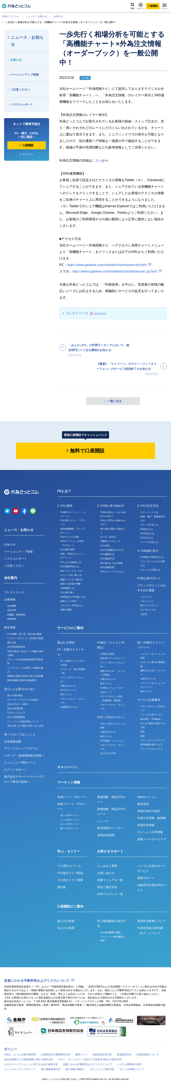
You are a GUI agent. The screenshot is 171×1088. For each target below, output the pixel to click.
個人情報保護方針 (51, 1069)
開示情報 (10, 627)
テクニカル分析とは (150, 569)
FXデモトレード (68, 690)
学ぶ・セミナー (68, 851)
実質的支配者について (151, 921)
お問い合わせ (105, 873)
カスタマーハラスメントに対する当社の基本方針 (31, 1064)
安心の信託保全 (15, 695)
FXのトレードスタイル (111, 571)
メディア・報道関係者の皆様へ (24, 755)
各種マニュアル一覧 (110, 880)
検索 (132, 6)
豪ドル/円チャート (69, 828)
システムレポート (21, 104)
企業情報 (10, 599)
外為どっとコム (10, 16)
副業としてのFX (68, 601)
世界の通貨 (66, 609)
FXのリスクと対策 (69, 537)
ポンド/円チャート (69, 824)
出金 (142, 731)
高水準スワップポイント (112, 658)
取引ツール (66, 694)
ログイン (140, 6)
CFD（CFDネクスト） (111, 717)
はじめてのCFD (108, 753)
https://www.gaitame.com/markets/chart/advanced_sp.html (114, 271)
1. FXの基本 (65, 505)
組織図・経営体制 (16, 614)
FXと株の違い (67, 592)
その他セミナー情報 (70, 880)
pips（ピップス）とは (71, 570)
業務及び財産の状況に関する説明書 (25, 676)
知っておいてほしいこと (20, 734)
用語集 (61, 887)
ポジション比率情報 (150, 832)
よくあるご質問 (107, 866)
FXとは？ (64, 491)
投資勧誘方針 (124, 1054)
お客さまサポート (110, 851)
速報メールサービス (151, 839)
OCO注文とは (147, 533)
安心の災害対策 (15, 708)
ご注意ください (20, 89)
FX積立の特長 (107, 654)
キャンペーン (67, 767)
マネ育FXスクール (69, 866)
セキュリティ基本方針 (102, 1069)
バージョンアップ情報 (24, 74)
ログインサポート (15, 769)
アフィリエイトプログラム (21, 748)
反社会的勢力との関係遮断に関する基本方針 (28, 1059)
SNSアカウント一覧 (110, 894)
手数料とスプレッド (110, 541)
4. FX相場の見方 (147, 550)
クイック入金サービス (151, 714)
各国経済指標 (105, 835)
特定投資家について (148, 1054)
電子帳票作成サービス (151, 744)
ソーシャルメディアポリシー (20, 1069)
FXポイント (106, 692)
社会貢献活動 (12, 741)
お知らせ (58, 16)
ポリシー (10, 1049)
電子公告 (11, 642)
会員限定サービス (69, 707)
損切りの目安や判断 (70, 584)
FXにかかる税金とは (70, 562)
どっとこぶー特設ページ (20, 762)
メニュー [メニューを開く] (164, 6)
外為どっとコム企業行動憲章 (20, 1054)
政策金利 (143, 803)
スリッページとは (149, 512)
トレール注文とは (149, 542)
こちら (97, 160)
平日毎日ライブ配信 (70, 873)
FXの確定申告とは (69, 566)
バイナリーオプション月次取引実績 (25, 638)
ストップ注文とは (149, 524)
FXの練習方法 (107, 554)
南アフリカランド (149, 605)
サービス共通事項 (148, 699)
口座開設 (153, 5)
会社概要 (11, 606)
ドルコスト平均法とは (71, 605)
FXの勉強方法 (107, 558)
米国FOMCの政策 (148, 811)
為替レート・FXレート (72, 797)
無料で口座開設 (87, 450)
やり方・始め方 (108, 537)
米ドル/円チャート (69, 815)
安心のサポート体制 (17, 704)
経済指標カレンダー (110, 828)
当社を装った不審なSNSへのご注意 (25, 726)
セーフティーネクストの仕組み (23, 699)
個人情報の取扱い (75, 1069)
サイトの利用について (131, 1069)
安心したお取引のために (20, 689)
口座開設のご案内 (70, 906)
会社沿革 (11, 610)
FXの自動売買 (107, 567)
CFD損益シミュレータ (111, 740)
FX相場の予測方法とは (151, 557)
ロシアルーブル (148, 609)
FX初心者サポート (149, 578)
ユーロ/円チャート (69, 820)
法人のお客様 (65, 928)
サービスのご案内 (70, 628)
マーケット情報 (68, 782)
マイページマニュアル (151, 749)
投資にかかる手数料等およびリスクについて (37, 980)
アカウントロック (16, 712)
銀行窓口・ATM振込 (150, 719)
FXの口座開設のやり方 (111, 550)
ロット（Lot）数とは (70, 575)
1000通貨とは (67, 588)
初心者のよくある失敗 (111, 563)
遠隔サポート (145, 878)
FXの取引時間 (67, 549)
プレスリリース (76, 313)
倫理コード (81, 1054)
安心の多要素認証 (16, 717)
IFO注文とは (146, 537)
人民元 (143, 614)
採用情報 (11, 619)
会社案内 (10, 577)
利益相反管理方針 (102, 1054)
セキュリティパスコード (152, 740)
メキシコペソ (147, 601)
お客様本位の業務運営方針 (55, 1054)
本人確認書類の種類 (110, 932)
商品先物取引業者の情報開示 (21, 680)
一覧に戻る (114, 401)
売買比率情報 (145, 825)
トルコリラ (146, 597)
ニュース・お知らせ (36, 16)
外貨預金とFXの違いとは (73, 597)
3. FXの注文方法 (147, 505)
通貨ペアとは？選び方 (71, 579)
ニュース (103, 821)
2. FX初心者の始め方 (110, 505)
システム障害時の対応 (129, 1064)
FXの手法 (105, 545)
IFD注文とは (146, 529)
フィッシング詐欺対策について (23, 721)
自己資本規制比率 (16, 647)
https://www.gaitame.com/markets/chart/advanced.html (106, 265)
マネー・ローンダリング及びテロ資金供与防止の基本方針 (90, 1059)
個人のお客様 (65, 921)
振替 (142, 736)
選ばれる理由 (65, 642)
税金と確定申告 (107, 887)
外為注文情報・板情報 (151, 818)
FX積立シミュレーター (111, 688)
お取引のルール (68, 686)
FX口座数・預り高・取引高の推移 (24, 634)
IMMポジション (147, 797)
